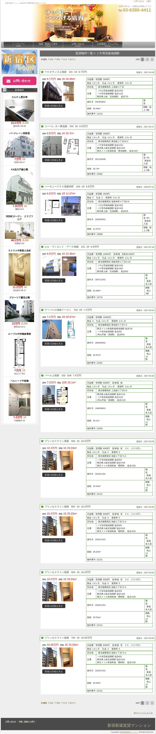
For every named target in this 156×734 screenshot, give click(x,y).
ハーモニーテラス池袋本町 (59, 186)
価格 (44, 59)
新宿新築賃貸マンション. (129, 732)
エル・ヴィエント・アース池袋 (62, 246)
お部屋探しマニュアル (107, 45)
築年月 (71, 59)
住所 (64, 59)
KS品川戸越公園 (19, 169)
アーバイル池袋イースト (58, 309)
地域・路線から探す (48, 45)
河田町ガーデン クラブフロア (19, 218)
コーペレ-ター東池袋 (56, 126)
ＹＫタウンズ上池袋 (56, 71)
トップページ (18, 45)
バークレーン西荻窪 (19, 133)
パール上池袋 (52, 375)
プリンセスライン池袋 (57, 441)
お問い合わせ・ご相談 (142, 1)
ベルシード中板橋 (19, 380)
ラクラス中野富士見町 (19, 250)
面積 (50, 59)
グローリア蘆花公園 (19, 297)
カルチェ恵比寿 (19, 97)
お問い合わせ (78, 45)
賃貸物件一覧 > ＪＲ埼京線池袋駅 (97, 53)
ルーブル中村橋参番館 (19, 334)
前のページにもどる (143, 713)
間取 (57, 59)
